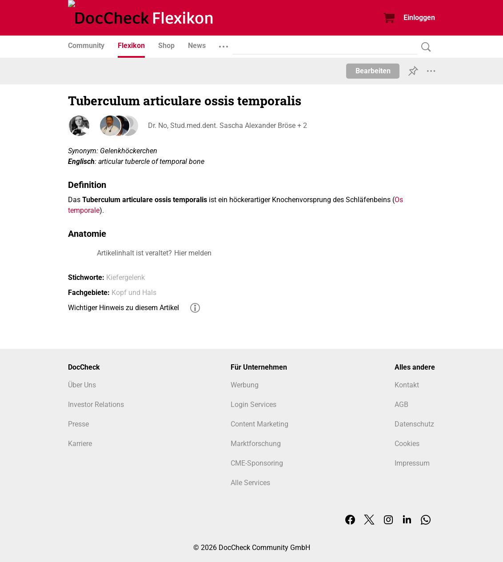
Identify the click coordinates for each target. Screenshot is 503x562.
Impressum (412, 463)
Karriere (80, 443)
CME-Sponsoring (257, 463)
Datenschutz (414, 424)
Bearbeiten (373, 71)
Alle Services (250, 482)
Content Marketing (259, 424)
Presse (78, 424)
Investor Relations (96, 404)
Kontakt (407, 385)
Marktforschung (256, 443)
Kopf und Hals (134, 292)
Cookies (407, 443)
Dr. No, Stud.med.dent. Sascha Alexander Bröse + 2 (227, 125)
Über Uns (82, 385)
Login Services (253, 404)
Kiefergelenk (125, 277)
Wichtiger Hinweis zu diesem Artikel (123, 307)
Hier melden (193, 253)
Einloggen (419, 17)
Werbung (245, 385)
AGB (401, 404)
